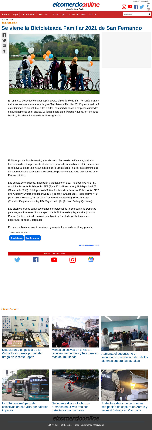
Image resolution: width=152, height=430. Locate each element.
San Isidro (43, 14)
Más (92, 14)
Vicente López (59, 14)
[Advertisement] (52, 138)
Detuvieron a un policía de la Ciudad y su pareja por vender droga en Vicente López (22, 353)
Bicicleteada (16, 238)
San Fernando (28, 14)
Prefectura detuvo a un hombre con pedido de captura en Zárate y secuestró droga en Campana (124, 407)
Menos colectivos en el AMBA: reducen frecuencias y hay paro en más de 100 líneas (75, 353)
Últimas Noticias (9, 309)
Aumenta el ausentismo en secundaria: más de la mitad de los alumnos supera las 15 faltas (124, 357)
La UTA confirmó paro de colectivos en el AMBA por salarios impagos (25, 407)
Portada (5, 14)
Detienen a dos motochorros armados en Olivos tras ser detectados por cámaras (71, 407)
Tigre (15, 14)
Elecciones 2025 (77, 14)
